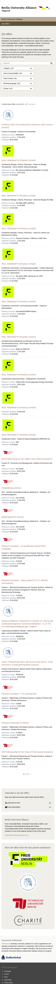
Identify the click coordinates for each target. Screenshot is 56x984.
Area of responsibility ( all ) (17, 73)
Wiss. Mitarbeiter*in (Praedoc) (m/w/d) (19, 160)
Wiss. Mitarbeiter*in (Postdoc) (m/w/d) (18, 195)
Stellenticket (6, 944)
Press (5, 977)
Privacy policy (7, 982)
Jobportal (6, 11)
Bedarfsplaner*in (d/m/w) (13, 517)
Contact (5, 974)
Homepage (6, 971)
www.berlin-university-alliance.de (16, 835)
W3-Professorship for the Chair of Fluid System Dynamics (27, 752)
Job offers (6, 24)
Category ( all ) (17, 68)
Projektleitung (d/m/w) (11, 488)
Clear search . (30, 104)
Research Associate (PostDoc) (15, 723)
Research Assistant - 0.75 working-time (19, 694)
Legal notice (7, 980)
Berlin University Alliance (12, 19)
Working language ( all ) (17, 83)
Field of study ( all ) (17, 78)
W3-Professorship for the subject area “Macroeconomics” (27, 459)
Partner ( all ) (17, 88)
